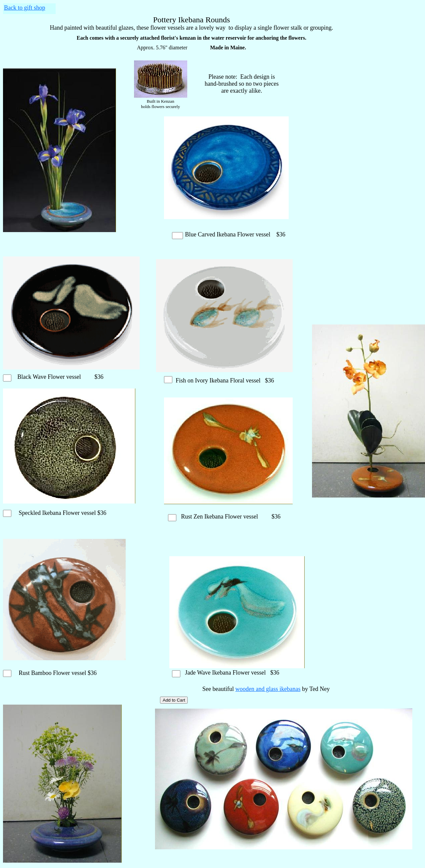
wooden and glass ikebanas (267, 689)
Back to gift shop (24, 7)
